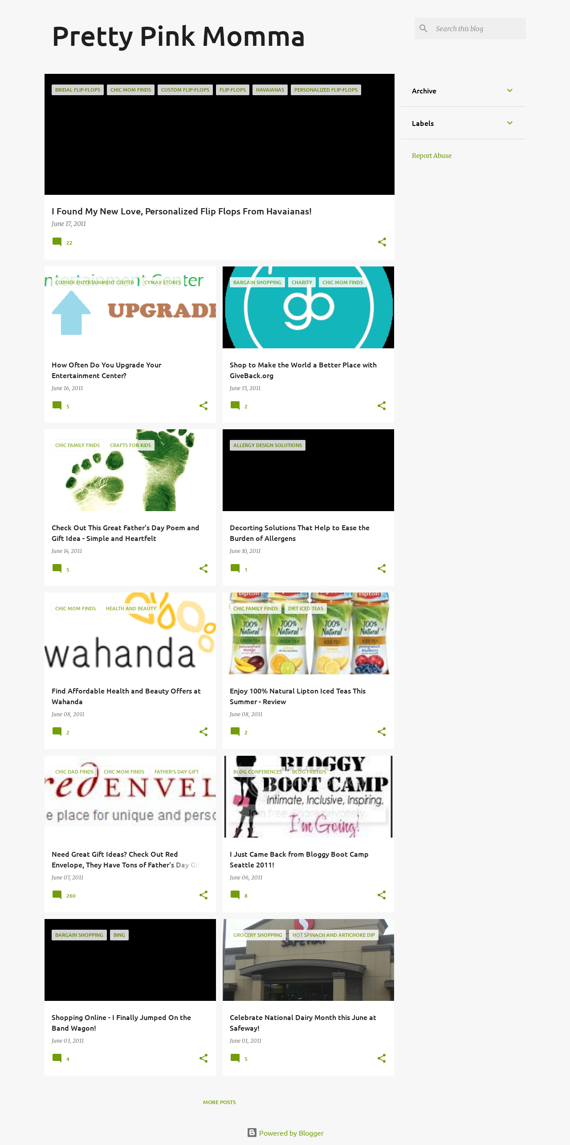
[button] (382, 243)
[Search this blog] (479, 28)
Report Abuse (432, 156)
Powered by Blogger (285, 1132)
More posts (219, 1102)
